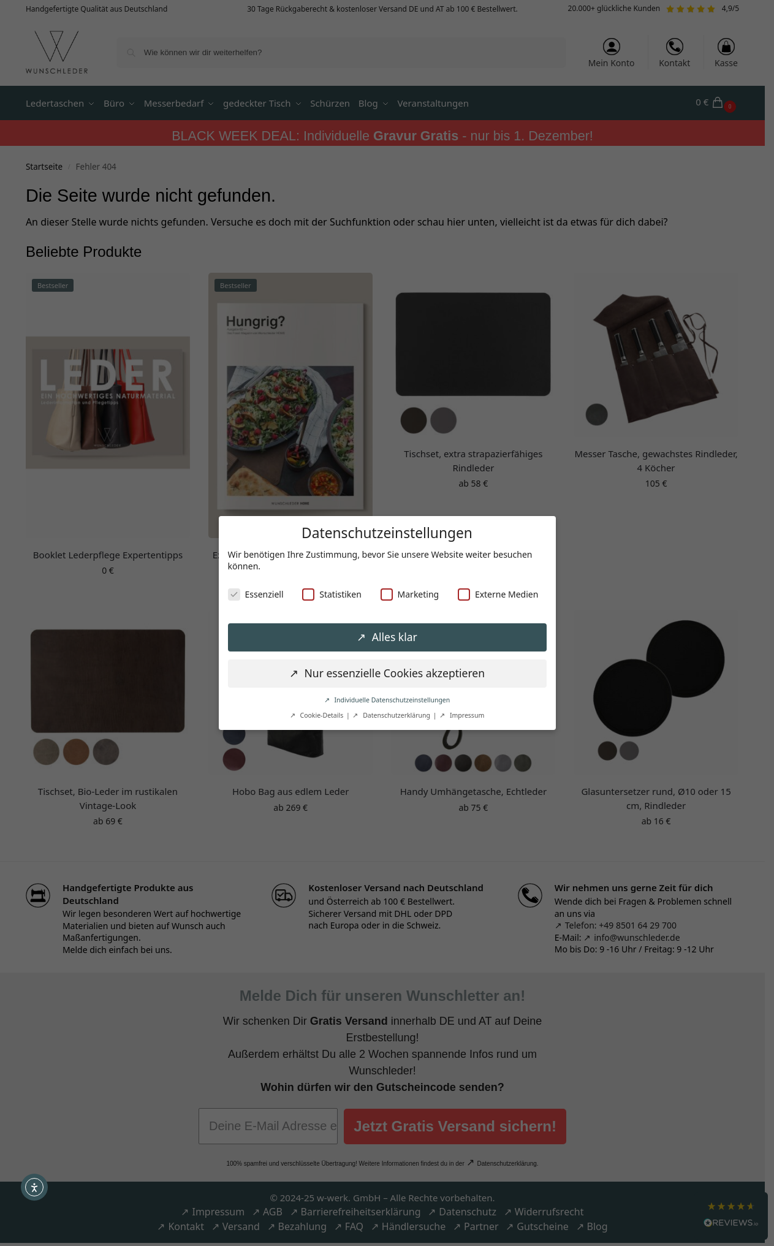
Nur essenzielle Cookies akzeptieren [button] (393, 673)
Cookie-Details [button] (321, 715)
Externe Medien (498, 594)
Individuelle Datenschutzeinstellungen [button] (391, 700)
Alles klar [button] (393, 636)
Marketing (410, 594)
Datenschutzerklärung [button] (396, 715)
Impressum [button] (466, 715)
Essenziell (256, 594)
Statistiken (332, 594)
